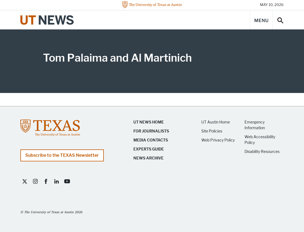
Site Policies (211, 131)
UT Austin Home (215, 122)
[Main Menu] (261, 20)
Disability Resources (262, 151)
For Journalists (151, 131)
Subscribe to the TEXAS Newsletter (62, 155)
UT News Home (148, 122)
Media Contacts (150, 140)
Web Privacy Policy (218, 140)
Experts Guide (148, 149)
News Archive (148, 158)
